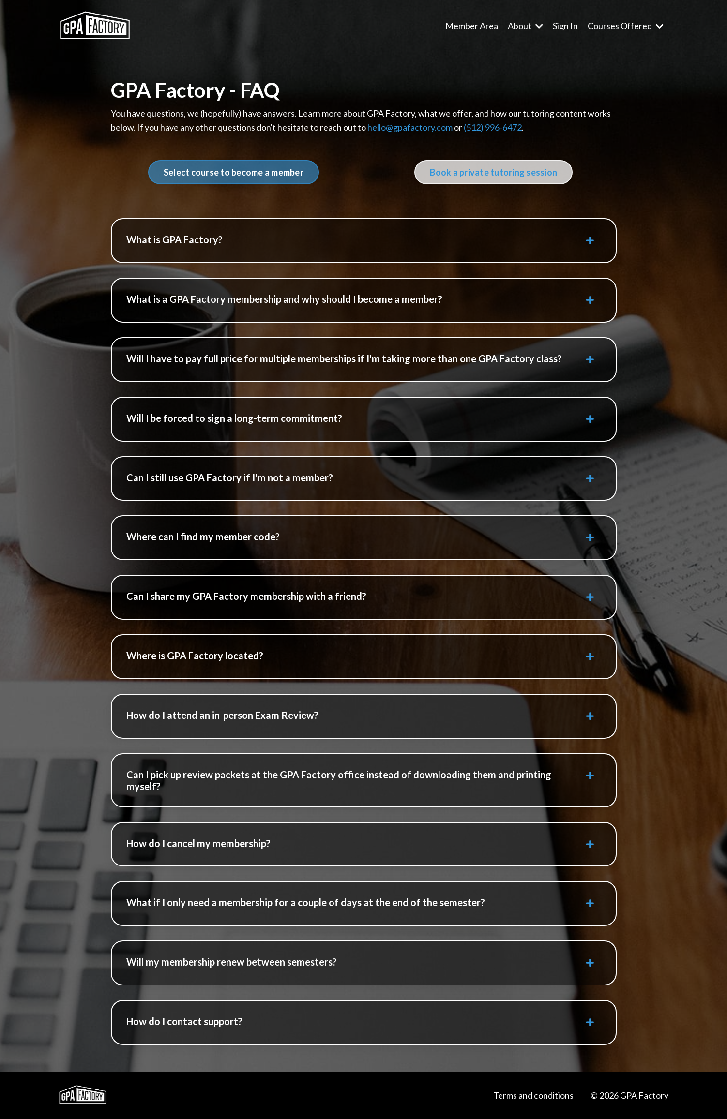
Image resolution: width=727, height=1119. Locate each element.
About (525, 25)
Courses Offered (626, 25)
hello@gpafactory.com (410, 127)
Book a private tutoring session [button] (493, 172)
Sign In (565, 25)
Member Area (471, 25)
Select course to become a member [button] (233, 172)
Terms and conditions (533, 1095)
